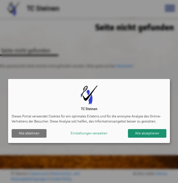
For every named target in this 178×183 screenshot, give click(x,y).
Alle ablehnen (29, 133)
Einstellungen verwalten (89, 133)
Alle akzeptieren (147, 133)
